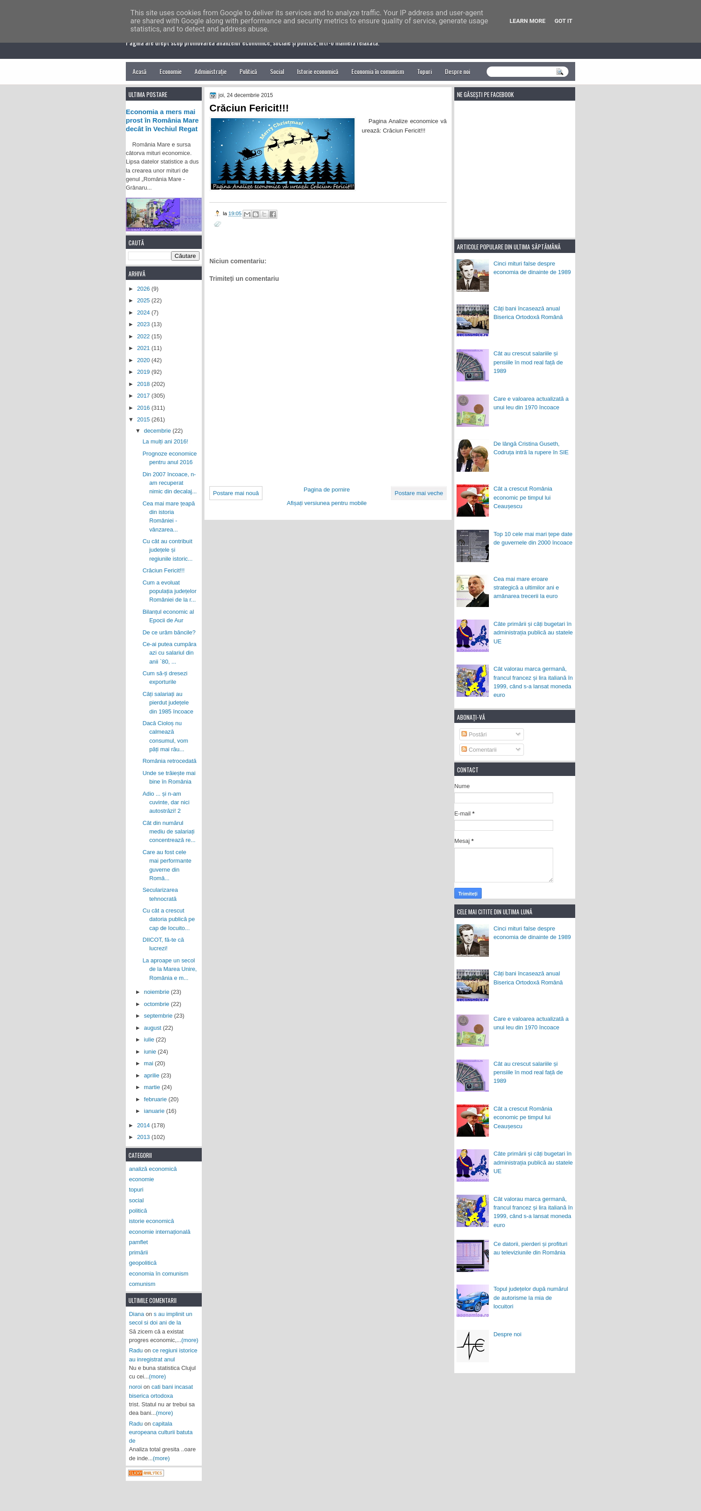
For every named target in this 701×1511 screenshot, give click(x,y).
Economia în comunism (377, 71)
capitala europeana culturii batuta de (161, 1432)
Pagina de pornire (327, 489)
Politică (248, 71)
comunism (142, 1284)
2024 (144, 312)
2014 (144, 1125)
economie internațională (160, 1231)
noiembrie (157, 991)
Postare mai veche (419, 493)
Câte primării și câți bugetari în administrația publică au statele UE (533, 632)
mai (149, 1063)
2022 (144, 336)
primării (138, 1252)
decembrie (158, 430)
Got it (563, 21)
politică (138, 1210)
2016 (144, 407)
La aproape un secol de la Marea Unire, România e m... (169, 969)
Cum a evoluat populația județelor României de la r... (169, 591)
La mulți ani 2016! (165, 441)
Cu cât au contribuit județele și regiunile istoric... (167, 550)
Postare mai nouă (236, 493)
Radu (136, 1350)
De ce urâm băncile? (168, 632)
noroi (135, 1386)
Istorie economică (317, 71)
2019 (144, 371)
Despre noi (457, 71)
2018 (144, 384)
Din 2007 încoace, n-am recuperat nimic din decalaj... (169, 483)
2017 (144, 395)
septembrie (159, 1015)
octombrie (157, 1004)
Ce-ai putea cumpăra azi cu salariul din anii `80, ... (169, 653)
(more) (190, 1340)
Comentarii (479, 749)
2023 (144, 324)
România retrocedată (169, 761)
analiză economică (153, 1168)
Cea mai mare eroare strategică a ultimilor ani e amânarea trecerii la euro (526, 588)
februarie (156, 1099)
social (136, 1200)
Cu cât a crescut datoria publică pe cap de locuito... (168, 919)
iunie (151, 1051)
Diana (136, 1314)
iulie (149, 1039)
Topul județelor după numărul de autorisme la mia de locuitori (530, 1297)
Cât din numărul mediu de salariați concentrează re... (168, 832)
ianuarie (155, 1111)
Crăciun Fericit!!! (163, 570)
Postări (474, 734)
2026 (144, 288)
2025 (144, 300)
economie (141, 1179)
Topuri (424, 71)
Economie (171, 71)
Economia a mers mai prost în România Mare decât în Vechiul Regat (162, 120)
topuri (136, 1189)
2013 (144, 1137)
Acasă (139, 71)
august (153, 1027)
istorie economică (151, 1221)
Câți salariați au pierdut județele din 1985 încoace (167, 703)
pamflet (138, 1242)
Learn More (528, 21)
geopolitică (142, 1262)
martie (152, 1087)
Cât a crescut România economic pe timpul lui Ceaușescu (522, 497)
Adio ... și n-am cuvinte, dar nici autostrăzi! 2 (165, 802)
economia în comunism (158, 1273)
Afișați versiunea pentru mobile (327, 503)
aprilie (152, 1075)
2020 (144, 360)
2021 (144, 348)
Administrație (210, 71)
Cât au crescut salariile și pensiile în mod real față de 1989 (528, 362)
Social (277, 71)
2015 (144, 419)
